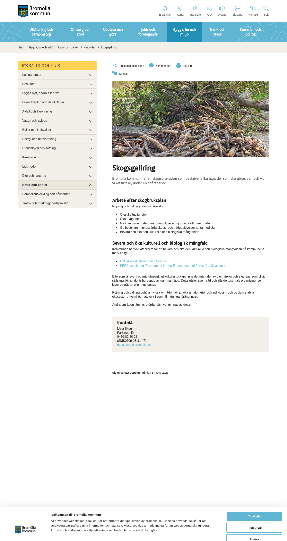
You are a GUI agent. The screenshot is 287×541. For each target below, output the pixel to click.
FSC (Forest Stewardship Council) (144, 261)
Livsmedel (29, 166)
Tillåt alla (254, 493)
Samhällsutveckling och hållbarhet (46, 194)
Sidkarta (237, 11)
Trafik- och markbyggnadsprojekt (45, 203)
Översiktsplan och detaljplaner (43, 102)
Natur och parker (68, 47)
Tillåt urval (254, 504)
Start (21, 47)
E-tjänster (165, 11)
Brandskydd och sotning (39, 148)
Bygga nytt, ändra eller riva (40, 93)
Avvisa (254, 516)
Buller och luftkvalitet (36, 129)
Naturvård (89, 47)
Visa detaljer (212, 533)
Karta (180, 11)
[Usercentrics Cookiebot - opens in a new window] (25, 533)
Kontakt (253, 11)
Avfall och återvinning (37, 111)
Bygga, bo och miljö (41, 47)
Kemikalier (29, 157)
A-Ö (209, 11)
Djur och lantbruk (34, 175)
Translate (195, 11)
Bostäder (28, 84)
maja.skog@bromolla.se (134, 344)
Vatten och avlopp (34, 120)
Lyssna (222, 11)
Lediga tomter (31, 74)
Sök (266, 11)
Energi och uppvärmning (39, 139)
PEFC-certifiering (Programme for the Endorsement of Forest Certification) (171, 265)
